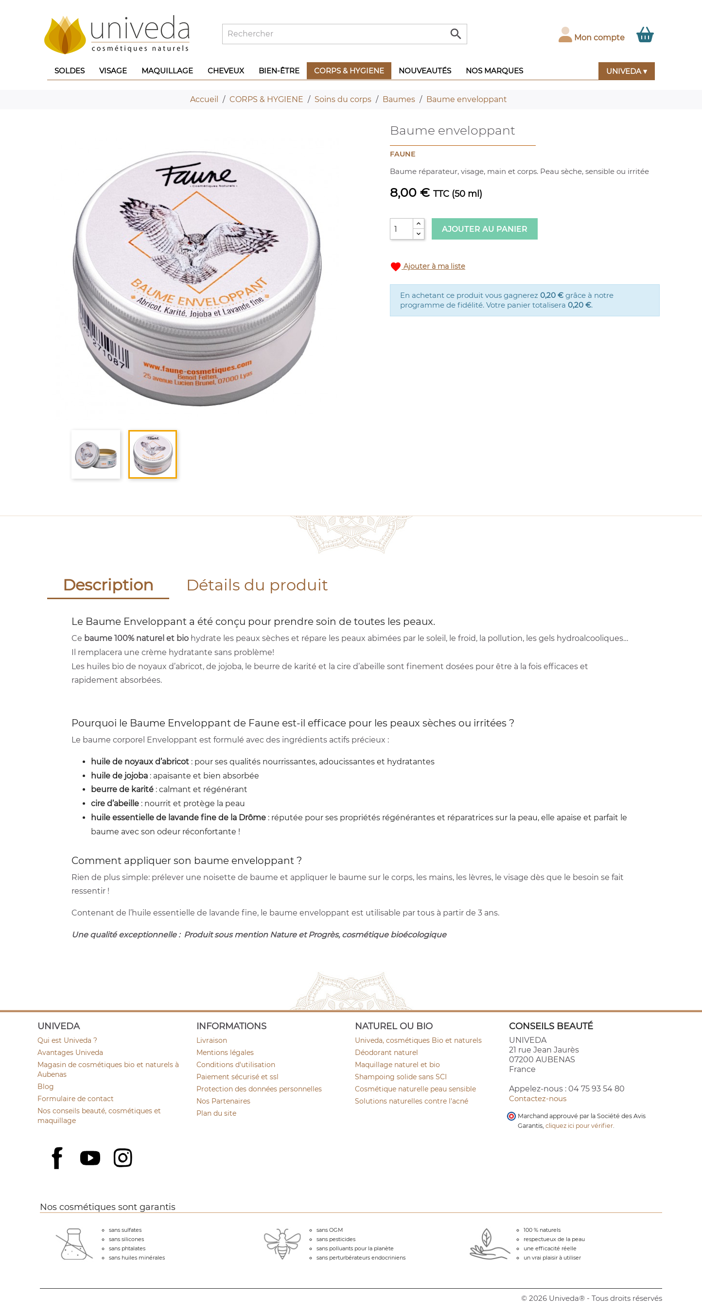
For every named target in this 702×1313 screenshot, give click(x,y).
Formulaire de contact (75, 1098)
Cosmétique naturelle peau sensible (415, 1089)
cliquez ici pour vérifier (579, 1125)
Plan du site (216, 1113)
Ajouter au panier (484, 229)
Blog (45, 1086)
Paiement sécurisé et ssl (237, 1076)
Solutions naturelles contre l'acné (411, 1101)
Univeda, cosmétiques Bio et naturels (418, 1040)
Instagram (124, 1159)
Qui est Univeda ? (67, 1040)
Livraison (211, 1040)
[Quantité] (401, 229)
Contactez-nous (537, 1098)
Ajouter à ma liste (427, 267)
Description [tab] (108, 584)
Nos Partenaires (223, 1101)
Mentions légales (225, 1052)
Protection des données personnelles (259, 1089)
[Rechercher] (344, 34)
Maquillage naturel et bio (397, 1064)
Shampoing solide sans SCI (401, 1076)
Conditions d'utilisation (235, 1064)
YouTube (91, 1159)
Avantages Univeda (70, 1052)
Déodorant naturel (386, 1052)
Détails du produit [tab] (257, 584)
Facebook (58, 1169)
